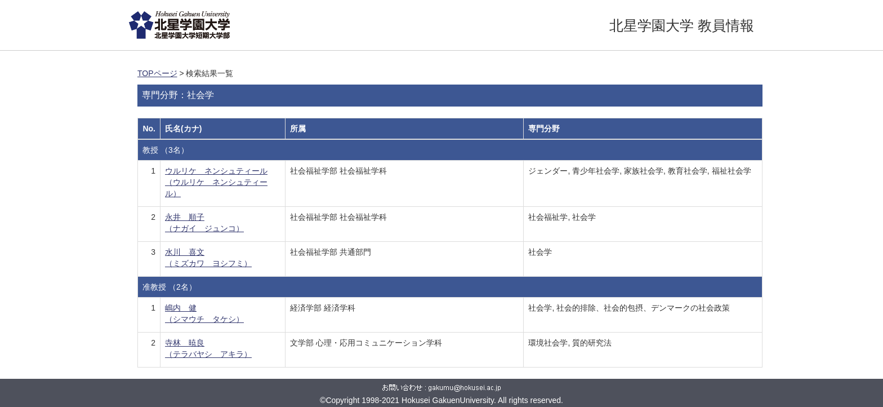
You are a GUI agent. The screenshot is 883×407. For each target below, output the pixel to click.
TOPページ (157, 73)
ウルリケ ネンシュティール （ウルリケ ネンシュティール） (216, 182)
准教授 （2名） (169, 286)
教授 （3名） (165, 149)
